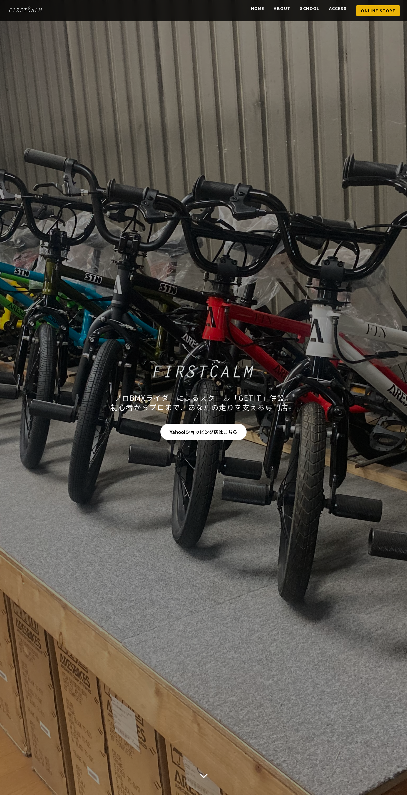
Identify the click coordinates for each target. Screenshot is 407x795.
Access (338, 8)
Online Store (378, 11)
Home (258, 8)
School (309, 8)
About (282, 8)
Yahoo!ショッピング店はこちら (203, 431)
